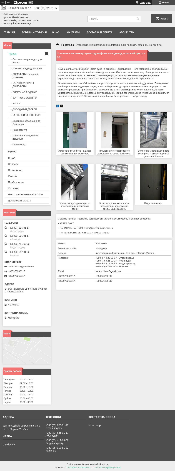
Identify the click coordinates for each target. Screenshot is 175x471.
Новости (13, 164)
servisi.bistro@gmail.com (108, 271)
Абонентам (126, 32)
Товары (12, 53)
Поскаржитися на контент (79, 467)
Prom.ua (104, 464)
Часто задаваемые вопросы (25, 194)
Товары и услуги (33, 32)
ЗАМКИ (16, 103)
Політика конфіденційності (107, 467)
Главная (9, 32)
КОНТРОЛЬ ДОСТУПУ (24, 98)
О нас (56, 32)
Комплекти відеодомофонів (27, 68)
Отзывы (13, 188)
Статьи (12, 176)
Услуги (12, 151)
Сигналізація (19, 144)
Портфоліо (67, 44)
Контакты (73, 32)
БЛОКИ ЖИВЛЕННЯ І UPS (26, 115)
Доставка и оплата (99, 32)
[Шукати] (138, 19)
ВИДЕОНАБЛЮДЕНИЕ (24, 92)
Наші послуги (19, 130)
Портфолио (15, 170)
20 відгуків (145, 2)
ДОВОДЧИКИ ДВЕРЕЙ (24, 109)
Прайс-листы (16, 182)
